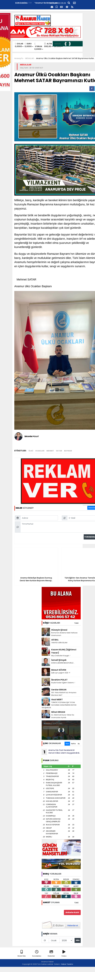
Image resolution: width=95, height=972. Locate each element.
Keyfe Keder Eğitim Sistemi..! (63, 682)
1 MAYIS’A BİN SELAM (59, 642)
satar (59, 451)
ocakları (39, 451)
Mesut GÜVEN (58, 669)
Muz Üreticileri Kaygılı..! (60, 655)
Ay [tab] (79, 743)
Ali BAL (55, 639)
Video (63, 953)
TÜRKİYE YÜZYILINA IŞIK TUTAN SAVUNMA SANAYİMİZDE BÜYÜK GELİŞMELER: (59, 705)
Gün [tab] (67, 743)
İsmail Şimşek (58, 660)
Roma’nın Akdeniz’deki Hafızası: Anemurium (64, 634)
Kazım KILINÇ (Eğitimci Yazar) (63, 651)
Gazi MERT (57, 699)
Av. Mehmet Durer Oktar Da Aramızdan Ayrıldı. (62, 716)
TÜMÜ (76, 623)
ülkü (30, 451)
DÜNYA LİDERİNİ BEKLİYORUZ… (63, 663)
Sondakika (36, 953)
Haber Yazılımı (67, 964)
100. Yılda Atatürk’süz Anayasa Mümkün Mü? (63, 693)
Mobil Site (22, 953)
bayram (68, 451)
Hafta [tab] (73, 743)
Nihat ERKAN (58, 712)
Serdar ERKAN (58, 689)
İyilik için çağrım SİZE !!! (60, 673)
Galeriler (51, 953)
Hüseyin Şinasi (59, 629)
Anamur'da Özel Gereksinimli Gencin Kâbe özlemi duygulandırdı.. (61, 752)
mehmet (50, 451)
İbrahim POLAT (59, 679)
